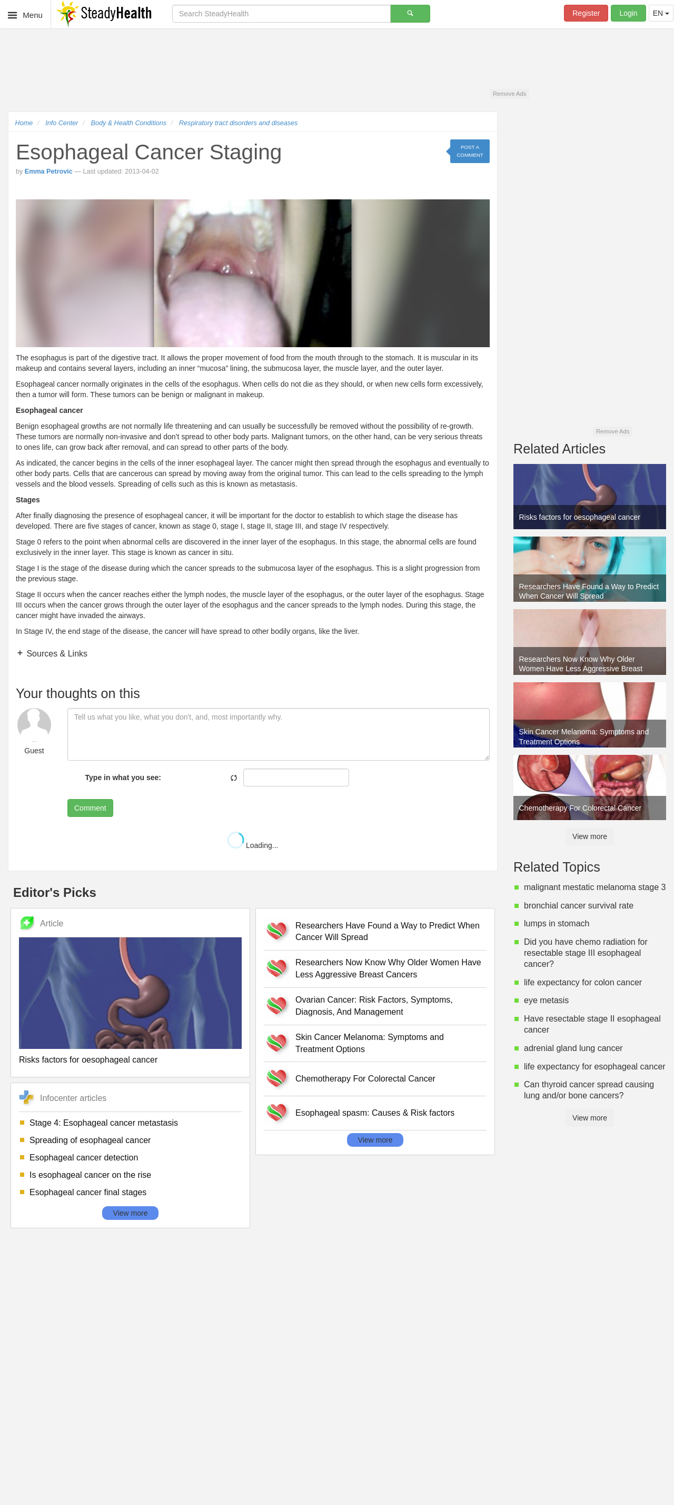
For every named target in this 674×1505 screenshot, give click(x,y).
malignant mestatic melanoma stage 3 (595, 887)
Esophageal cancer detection (83, 1157)
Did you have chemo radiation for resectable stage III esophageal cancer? (586, 952)
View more (130, 1213)
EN (661, 13)
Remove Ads (509, 93)
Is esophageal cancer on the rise (90, 1174)
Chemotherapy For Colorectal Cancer (365, 1078)
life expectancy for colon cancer (583, 982)
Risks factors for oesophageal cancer (88, 1059)
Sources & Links (55, 653)
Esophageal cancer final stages (87, 1192)
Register (586, 13)
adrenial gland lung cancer (573, 1048)
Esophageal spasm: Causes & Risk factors (374, 1112)
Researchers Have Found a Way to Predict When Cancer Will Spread (387, 931)
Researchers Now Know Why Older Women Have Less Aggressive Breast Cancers (388, 968)
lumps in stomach (557, 923)
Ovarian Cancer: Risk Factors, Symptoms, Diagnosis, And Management (374, 1005)
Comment (90, 808)
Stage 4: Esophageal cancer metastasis (103, 1122)
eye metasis (546, 1000)
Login (628, 13)
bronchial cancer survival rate (578, 905)
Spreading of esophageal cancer (90, 1140)
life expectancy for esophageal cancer (595, 1066)
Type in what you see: (123, 777)
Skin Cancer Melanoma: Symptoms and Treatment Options (369, 1043)
